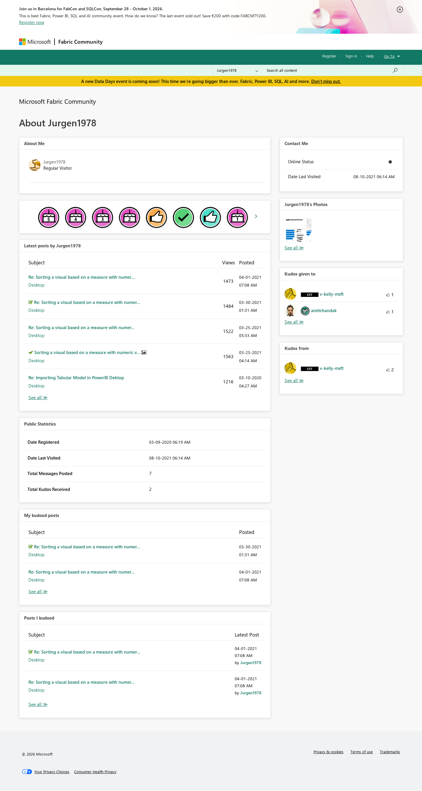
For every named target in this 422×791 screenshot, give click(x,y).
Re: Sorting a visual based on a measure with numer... (81, 277)
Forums (116, 41)
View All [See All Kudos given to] (294, 322)
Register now (31, 22)
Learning (240, 41)
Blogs (218, 41)
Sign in (351, 55)
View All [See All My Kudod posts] (38, 591)
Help (370, 55)
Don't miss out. (326, 81)
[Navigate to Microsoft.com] (35, 41)
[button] (299, 229)
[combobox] (332, 70)
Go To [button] (389, 56)
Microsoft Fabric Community (57, 101)
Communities (192, 41)
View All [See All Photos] (294, 247)
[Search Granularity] (237, 70)
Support (265, 41)
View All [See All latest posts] (38, 397)
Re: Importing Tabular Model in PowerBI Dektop (76, 377)
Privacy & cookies (328, 751)
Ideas (165, 41)
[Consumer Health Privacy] (95, 771)
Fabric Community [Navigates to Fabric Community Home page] (80, 41)
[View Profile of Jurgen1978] (250, 662)
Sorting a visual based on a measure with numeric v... (87, 352)
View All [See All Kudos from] (294, 380)
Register (329, 55)
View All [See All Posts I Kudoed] (38, 704)
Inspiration (142, 41)
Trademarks (390, 751)
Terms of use (361, 751)
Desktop (36, 285)
